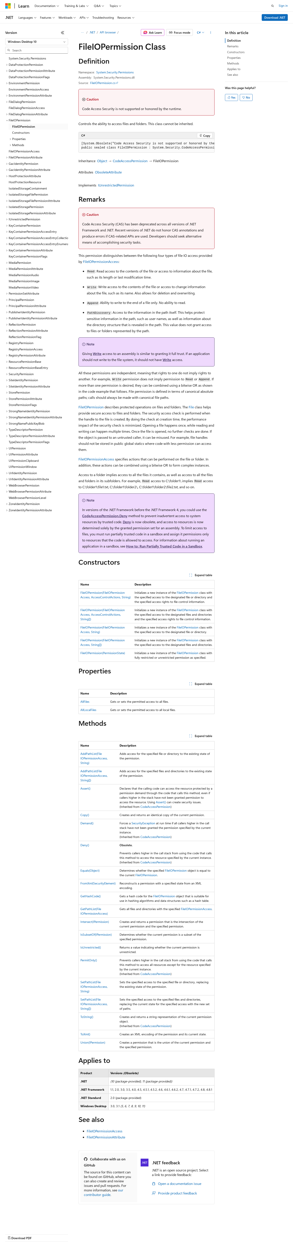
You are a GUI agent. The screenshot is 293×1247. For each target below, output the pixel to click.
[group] (146, 146)
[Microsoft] (8, 6)
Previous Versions (39, 1234)
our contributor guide (103, 1192)
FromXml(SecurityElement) (98, 883)
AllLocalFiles (88, 710)
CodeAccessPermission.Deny (104, 515)
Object (102, 160)
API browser (108, 32)
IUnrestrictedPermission (116, 185)
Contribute (78, 1234)
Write (97, 353)
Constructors (236, 52)
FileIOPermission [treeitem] (23, 126)
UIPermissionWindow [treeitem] (23, 467)
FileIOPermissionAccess (101, 261)
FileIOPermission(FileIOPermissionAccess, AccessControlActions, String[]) (102, 614)
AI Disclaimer (14, 1234)
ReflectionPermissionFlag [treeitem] (25, 337)
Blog (59, 1234)
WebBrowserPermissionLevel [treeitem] (27, 498)
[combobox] (36, 41)
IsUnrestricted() (90, 947)
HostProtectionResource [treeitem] (25, 182)
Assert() (85, 788)
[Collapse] (62, 32)
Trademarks (180, 1234)
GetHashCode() (90, 896)
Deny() (84, 845)
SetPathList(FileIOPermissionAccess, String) (94, 986)
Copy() (84, 815)
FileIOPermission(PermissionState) (102, 653)
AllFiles (84, 701)
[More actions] (211, 32)
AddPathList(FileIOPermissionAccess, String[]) (94, 775)
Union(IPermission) (92, 1042)
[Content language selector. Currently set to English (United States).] (25, 1223)
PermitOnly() (88, 960)
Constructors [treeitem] (21, 132)
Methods (233, 63)
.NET (92, 32)
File (191, 407)
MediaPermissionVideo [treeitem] (24, 287)
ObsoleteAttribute (108, 172)
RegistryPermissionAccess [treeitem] (26, 349)
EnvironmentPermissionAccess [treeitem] (29, 89)
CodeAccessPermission (130, 160)
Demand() (86, 823)
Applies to (233, 69)
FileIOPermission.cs (102, 83)
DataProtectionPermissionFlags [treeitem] (29, 77)
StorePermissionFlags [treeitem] (23, 405)
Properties (234, 58)
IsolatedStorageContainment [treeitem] (28, 188)
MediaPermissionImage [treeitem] (24, 281)
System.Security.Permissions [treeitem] (27, 58)
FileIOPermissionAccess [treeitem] (24, 151)
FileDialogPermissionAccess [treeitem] (27, 108)
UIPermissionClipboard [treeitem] (24, 461)
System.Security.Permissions (115, 72)
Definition (234, 40)
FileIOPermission (91, 407)
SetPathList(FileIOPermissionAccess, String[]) (94, 1004)
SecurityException (143, 823)
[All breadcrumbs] (82, 32)
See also (232, 75)
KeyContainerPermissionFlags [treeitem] (28, 256)
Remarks (232, 46)
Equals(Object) (90, 870)
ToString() (86, 1017)
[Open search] (272, 6)
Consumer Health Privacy (125, 1234)
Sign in (283, 5)
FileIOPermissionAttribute (106, 1137)
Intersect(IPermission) (94, 922)
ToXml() (85, 1034)
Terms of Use (158, 1234)
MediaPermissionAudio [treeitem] (24, 275)
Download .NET (274, 17)
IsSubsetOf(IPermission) (96, 934)
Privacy (95, 1234)
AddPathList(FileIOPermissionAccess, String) (94, 758)
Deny (127, 522)
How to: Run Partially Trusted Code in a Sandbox (164, 546)
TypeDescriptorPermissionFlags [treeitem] (29, 442)
